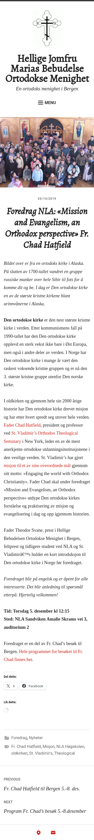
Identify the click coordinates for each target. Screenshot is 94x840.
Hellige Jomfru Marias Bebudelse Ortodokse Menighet (47, 68)
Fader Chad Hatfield (22, 425)
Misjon (49, 746)
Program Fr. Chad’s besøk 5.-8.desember (47, 806)
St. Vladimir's (41, 753)
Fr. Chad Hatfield (26, 746)
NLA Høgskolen (70, 746)
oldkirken (19, 753)
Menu (47, 102)
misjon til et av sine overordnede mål (37, 465)
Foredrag (19, 737)
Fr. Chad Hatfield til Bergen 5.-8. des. (47, 783)
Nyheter (36, 737)
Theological (64, 753)
